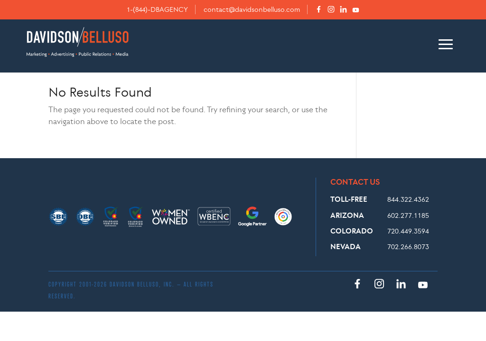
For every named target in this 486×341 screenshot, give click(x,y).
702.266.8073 (408, 246)
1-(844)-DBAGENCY (157, 9)
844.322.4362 (408, 199)
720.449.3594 (408, 231)
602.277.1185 (408, 215)
